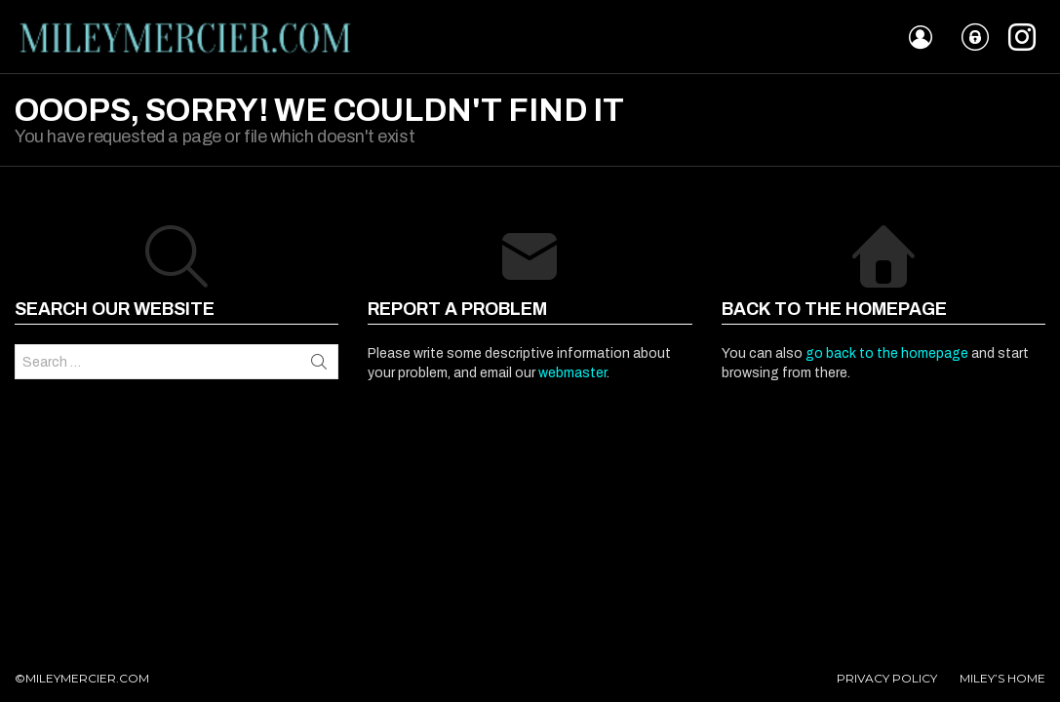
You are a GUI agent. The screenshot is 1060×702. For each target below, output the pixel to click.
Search (318, 361)
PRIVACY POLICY (887, 678)
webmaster (572, 373)
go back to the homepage (886, 353)
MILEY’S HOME (1002, 678)
